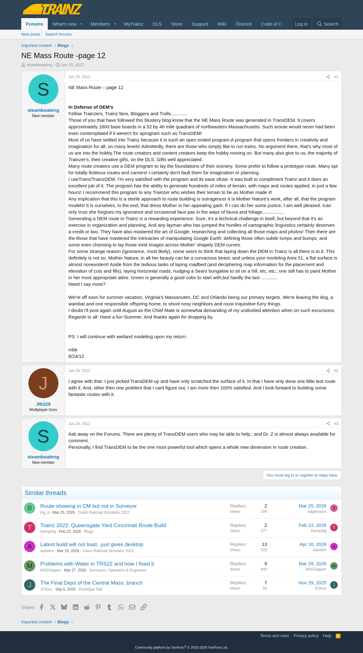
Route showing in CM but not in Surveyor (88, 506)
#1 (336, 77)
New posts (30, 34)
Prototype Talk (90, 589)
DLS (157, 24)
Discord (243, 24)
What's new (64, 24)
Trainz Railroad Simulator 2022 (103, 512)
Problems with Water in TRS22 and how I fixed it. (98, 564)
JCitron (46, 589)
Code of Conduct (278, 24)
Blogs (88, 531)
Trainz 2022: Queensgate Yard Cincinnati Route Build (103, 525)
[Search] (327, 24)
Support (200, 24)
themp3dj (48, 531)
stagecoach (316, 511)
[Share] (328, 77)
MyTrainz (133, 24)
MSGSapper (50, 570)
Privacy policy (306, 635)
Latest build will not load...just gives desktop (91, 544)
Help (327, 635)
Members (100, 24)
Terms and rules (274, 635)
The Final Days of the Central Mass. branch (91, 583)
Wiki (221, 24)
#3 (336, 424)
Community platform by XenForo (181, 647)
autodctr (47, 551)
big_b (44, 512)
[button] (81, 24)
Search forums (58, 34)
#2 (336, 371)
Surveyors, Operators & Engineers (118, 570)
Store (176, 24)
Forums (34, 24)
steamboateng (39, 64)
